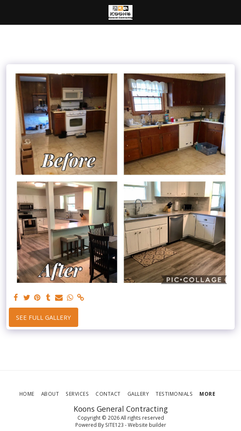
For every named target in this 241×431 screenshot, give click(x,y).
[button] (9, 12)
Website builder (147, 424)
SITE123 (114, 424)
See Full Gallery (43, 317)
